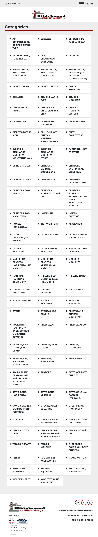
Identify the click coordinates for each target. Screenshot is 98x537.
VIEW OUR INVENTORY (69, 510)
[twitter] (83, 502)
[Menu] (81, 3)
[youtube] (77, 502)
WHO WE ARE (74, 515)
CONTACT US (87, 515)
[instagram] (90, 502)
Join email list (13, 3)
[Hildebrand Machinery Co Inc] (27, 507)
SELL (91, 510)
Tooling (84, 510)
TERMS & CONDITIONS (82, 520)
